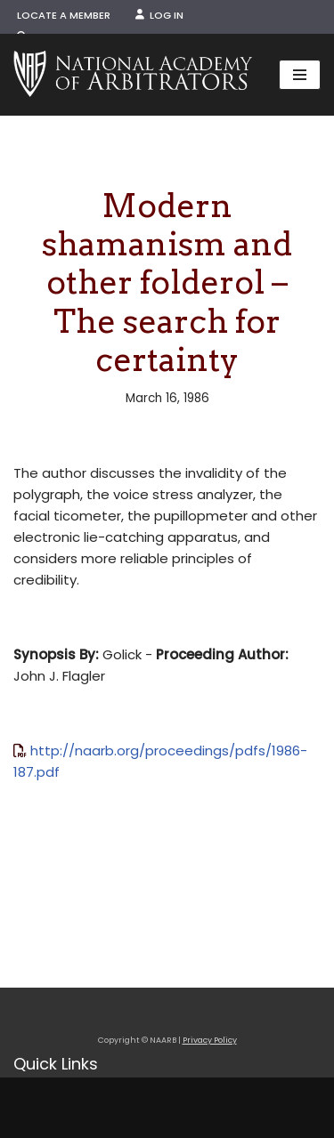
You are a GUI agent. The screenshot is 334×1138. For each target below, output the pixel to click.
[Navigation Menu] (300, 75)
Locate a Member (63, 15)
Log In (159, 15)
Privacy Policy (210, 1040)
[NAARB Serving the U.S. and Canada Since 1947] (132, 74)
